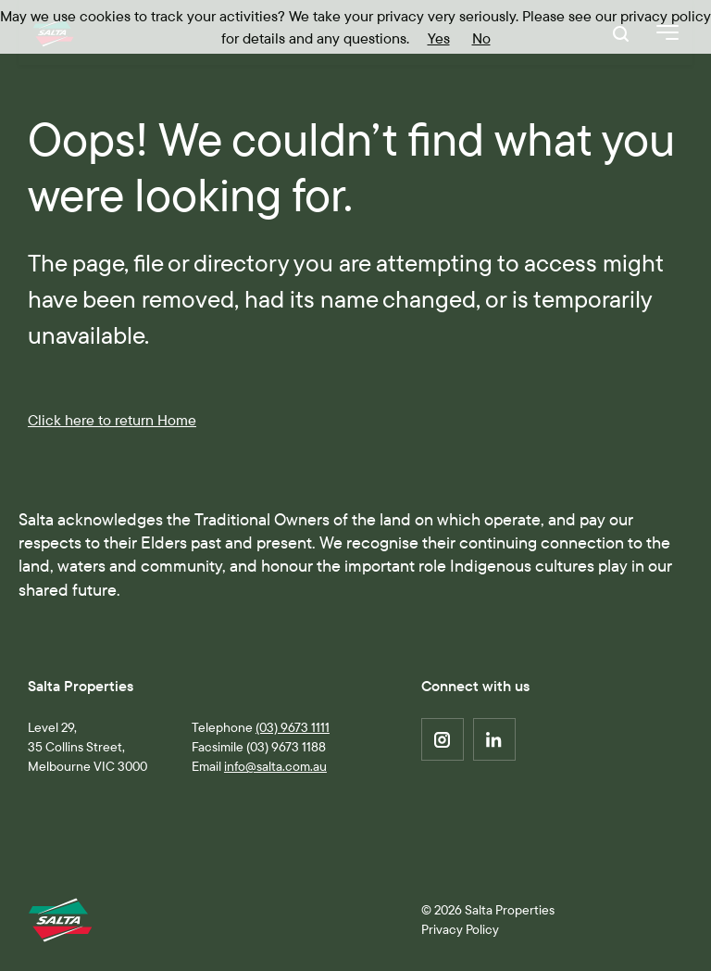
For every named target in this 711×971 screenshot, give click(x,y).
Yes (439, 38)
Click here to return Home (112, 419)
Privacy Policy (460, 929)
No (481, 38)
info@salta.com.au (275, 766)
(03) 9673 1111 (293, 727)
